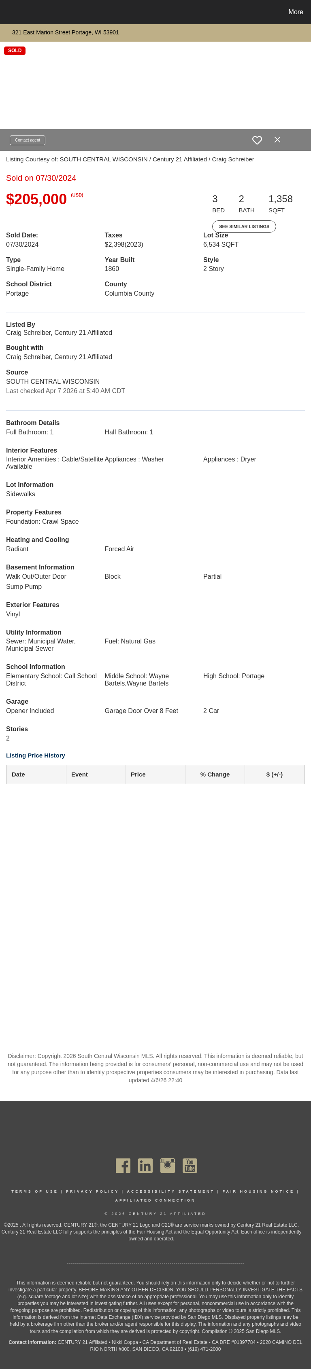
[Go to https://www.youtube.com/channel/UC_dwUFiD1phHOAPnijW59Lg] (190, 1165)
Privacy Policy (92, 1191)
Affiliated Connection (155, 1200)
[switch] (257, 140)
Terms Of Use (34, 1191)
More (296, 11)
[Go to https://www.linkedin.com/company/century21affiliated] (145, 1165)
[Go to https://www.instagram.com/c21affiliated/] (168, 1165)
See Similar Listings (244, 226)
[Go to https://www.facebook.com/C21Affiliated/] (123, 1165)
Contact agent (27, 140)
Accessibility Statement (171, 1191)
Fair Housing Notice (258, 1191)
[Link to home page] (8, 12)
